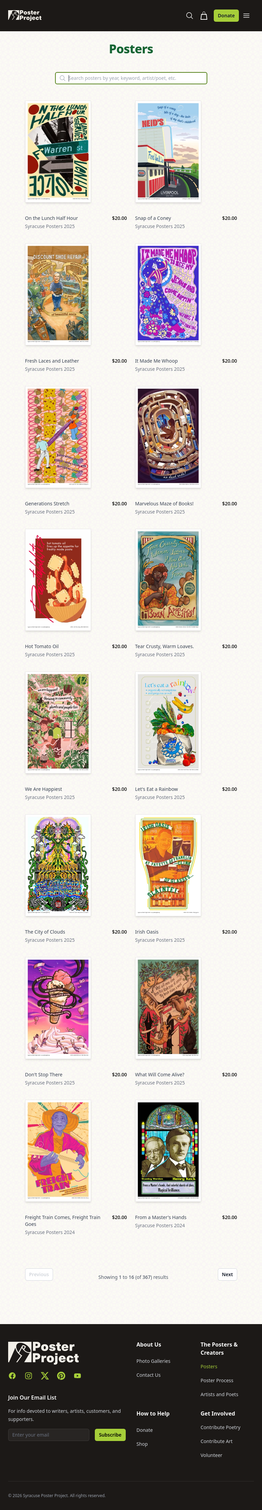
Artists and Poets (219, 1394)
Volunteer (211, 1455)
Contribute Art (216, 1441)
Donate (226, 15)
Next (227, 1274)
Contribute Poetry (220, 1427)
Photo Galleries (154, 1361)
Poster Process (216, 1380)
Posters (208, 1366)
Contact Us (149, 1375)
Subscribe (110, 1434)
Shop (142, 1444)
